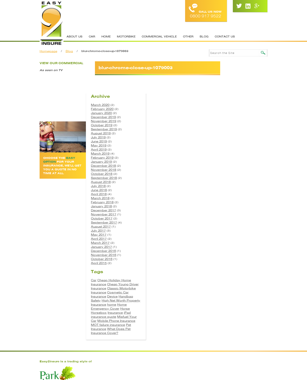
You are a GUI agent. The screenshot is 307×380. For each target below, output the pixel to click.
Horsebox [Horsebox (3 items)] (228, 288)
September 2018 (234, 149)
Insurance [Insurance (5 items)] (245, 288)
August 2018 (230, 153)
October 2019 (231, 96)
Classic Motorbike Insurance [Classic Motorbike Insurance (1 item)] (239, 261)
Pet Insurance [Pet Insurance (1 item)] (247, 304)
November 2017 (233, 186)
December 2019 (233, 88)
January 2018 (231, 178)
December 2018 (233, 137)
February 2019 (232, 129)
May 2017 (228, 206)
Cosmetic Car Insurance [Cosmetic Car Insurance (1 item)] (239, 267)
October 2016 (231, 230)
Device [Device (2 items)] (226, 272)
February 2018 (232, 174)
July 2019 (228, 109)
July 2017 (228, 202)
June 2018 (229, 161)
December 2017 (233, 182)
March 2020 (230, 76)
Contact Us (227, 36)
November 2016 (233, 226)
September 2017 (234, 194)
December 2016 (233, 222)
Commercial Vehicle (161, 36)
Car (94, 36)
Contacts (151, 342)
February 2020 (232, 80)
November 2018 (233, 141)
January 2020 (231, 84)
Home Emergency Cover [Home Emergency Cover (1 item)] (238, 282)
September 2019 (234, 101)
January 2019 (231, 133)
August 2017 (230, 198)
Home (108, 36)
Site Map (174, 342)
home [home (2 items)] (241, 280)
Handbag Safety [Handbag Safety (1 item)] (244, 272)
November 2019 (233, 92)
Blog (206, 36)
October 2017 (231, 190)
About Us (76, 36)
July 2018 (228, 157)
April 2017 (228, 210)
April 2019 (228, 121)
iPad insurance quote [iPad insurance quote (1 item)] (240, 290)
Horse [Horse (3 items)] (255, 284)
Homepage (50, 51)
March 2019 (230, 125)
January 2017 (231, 218)
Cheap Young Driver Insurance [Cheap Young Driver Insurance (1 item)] (239, 257)
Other (190, 36)
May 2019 (228, 117)
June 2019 (229, 113)
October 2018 (231, 145)
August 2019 (230, 105)
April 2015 (228, 234)
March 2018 (230, 169)
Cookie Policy (202, 342)
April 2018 (228, 165)
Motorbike (128, 36)
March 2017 (230, 214)
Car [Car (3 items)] (223, 251)
